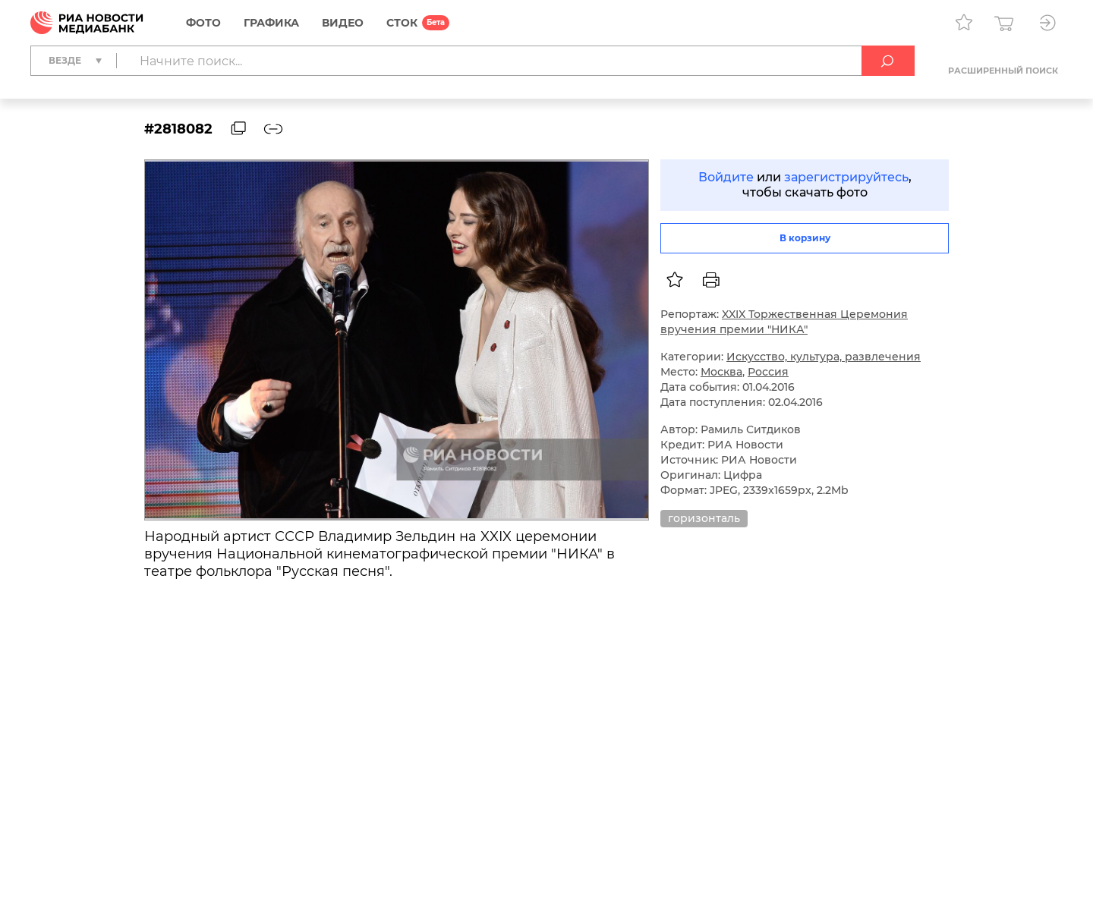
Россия (768, 372)
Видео (343, 23)
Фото (203, 23)
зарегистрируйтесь (846, 177)
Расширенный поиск (1003, 70)
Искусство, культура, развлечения (823, 356)
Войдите (726, 177)
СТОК (401, 23)
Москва (721, 372)
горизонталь (704, 518)
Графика (271, 23)
